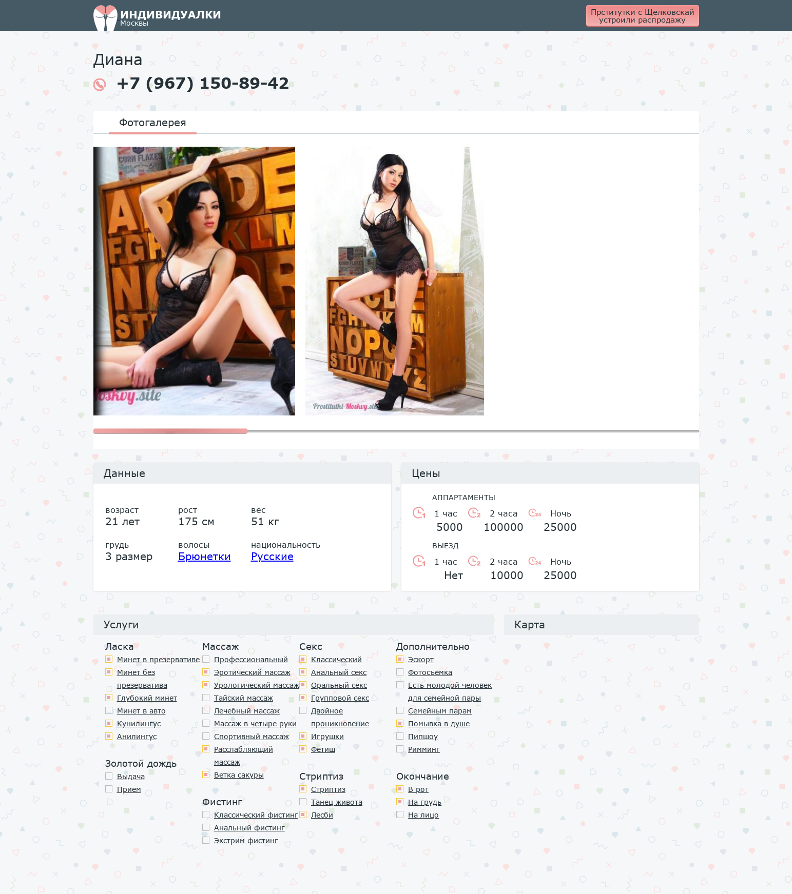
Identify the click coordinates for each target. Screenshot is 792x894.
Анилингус (137, 736)
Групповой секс (340, 697)
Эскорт (421, 659)
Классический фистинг (256, 814)
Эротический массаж (252, 672)
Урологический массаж (256, 685)
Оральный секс (339, 685)
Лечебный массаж (247, 710)
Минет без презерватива (142, 678)
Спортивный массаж (251, 736)
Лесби (322, 814)
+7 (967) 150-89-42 (191, 83)
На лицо (423, 814)
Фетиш (323, 749)
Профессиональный (251, 659)
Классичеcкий (336, 659)
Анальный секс (338, 672)
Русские (272, 556)
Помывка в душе (439, 723)
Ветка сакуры (239, 774)
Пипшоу (423, 736)
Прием (129, 789)
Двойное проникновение (340, 717)
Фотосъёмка (430, 672)
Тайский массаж (243, 697)
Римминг (424, 749)
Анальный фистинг (249, 827)
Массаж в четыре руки (255, 723)
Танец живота (336, 802)
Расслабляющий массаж (243, 755)
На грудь (424, 802)
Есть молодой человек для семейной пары (450, 691)
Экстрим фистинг (246, 840)
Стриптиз (328, 789)
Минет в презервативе (158, 659)
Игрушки (327, 736)
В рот (418, 789)
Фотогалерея (152, 122)
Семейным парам (440, 710)
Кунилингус (139, 723)
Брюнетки (204, 556)
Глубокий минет (147, 697)
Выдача (131, 776)
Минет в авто (141, 710)
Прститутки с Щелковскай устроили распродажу (642, 15)
